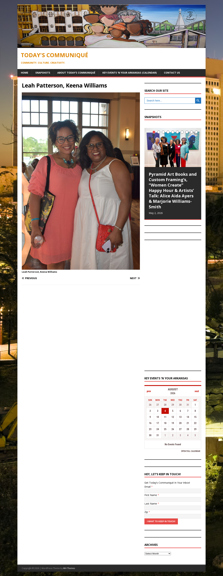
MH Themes (69, 568)
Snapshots (42, 72)
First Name (151, 495)
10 (196, 132)
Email (148, 486)
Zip (147, 512)
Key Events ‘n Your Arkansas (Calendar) (129, 72)
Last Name (151, 503)
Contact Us (172, 72)
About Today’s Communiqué (76, 72)
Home (24, 72)
